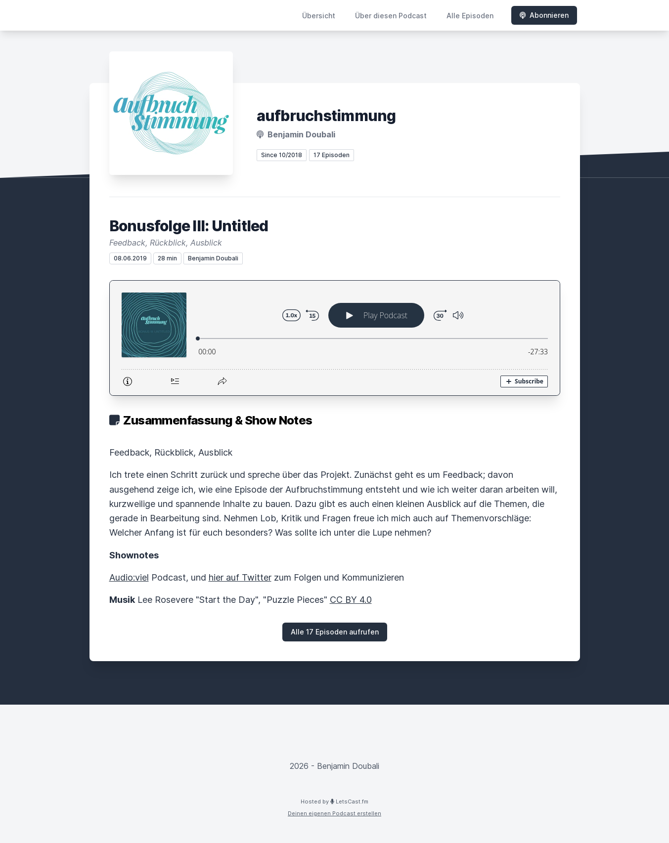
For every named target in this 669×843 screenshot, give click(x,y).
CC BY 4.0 (351, 599)
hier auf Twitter (240, 577)
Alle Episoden (469, 15)
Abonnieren (544, 15)
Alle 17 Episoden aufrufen (335, 632)
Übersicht (318, 15)
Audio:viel (129, 577)
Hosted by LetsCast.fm (334, 801)
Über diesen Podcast (391, 15)
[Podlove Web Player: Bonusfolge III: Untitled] (335, 338)
